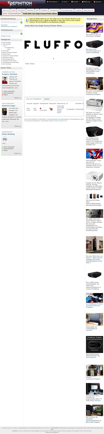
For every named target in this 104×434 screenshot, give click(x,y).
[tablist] (54, 107)
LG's (99, 164)
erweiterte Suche (6, 36)
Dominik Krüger (8, 106)
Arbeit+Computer (7, 42)
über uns (6, 10)
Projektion (44, 10)
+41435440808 (54, 428)
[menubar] (74, 1)
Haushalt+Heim (6, 54)
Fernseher (21, 10)
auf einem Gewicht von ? (60, 120)
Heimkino (30, 10)
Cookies (36, 431)
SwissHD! (89, 330)
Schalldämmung (10, 47)
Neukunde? (4, 25)
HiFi (37, 10)
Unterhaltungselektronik (8, 59)
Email (16, 98)
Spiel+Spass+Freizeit (8, 57)
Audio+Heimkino (7, 44)
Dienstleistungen (67, 10)
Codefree (78, 10)
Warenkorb (89, 10)
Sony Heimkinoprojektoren (92, 50)
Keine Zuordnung (7, 64)
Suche (13, 10)
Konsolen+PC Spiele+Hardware (10, 55)
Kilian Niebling (8, 134)
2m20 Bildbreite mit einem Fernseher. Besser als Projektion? (94, 305)
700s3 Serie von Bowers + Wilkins (94, 257)
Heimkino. (98, 400)
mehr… (16, 88)
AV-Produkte (6, 51)
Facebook (15, 431)
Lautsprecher (54, 10)
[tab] (34, 99)
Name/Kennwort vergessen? (9, 26)
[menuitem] (53, 1)
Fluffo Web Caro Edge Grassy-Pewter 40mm (40, 14)
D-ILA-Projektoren (96, 141)
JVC (87, 138)
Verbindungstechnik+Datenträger (11, 62)
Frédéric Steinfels (9, 74)
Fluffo (8, 49)
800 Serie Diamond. (93, 356)
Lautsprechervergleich (93, 379)
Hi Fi (5, 46)
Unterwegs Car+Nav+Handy (9, 60)
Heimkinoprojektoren (92, 420)
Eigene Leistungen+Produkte (10, 52)
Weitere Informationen (52, 432)
